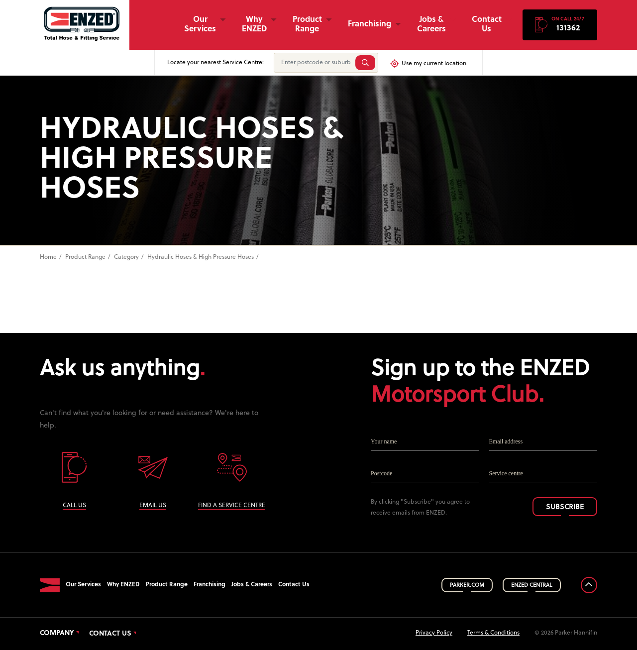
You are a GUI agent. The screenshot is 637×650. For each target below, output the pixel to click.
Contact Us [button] (487, 24)
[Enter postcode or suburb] (313, 63)
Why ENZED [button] (254, 24)
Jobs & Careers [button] (431, 24)
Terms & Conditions (493, 633)
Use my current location (427, 63)
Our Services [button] (200, 24)
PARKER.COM (467, 585)
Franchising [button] (369, 24)
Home (48, 257)
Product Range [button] (307, 24)
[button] (560, 24)
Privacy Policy (434, 633)
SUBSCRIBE (565, 507)
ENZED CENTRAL (531, 585)
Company (57, 633)
